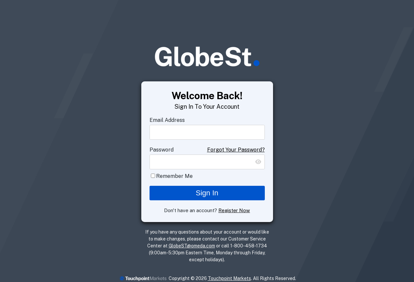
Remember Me (174, 176)
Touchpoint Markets (229, 278)
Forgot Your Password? (236, 150)
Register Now (234, 210)
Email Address (167, 120)
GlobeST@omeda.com (192, 245)
